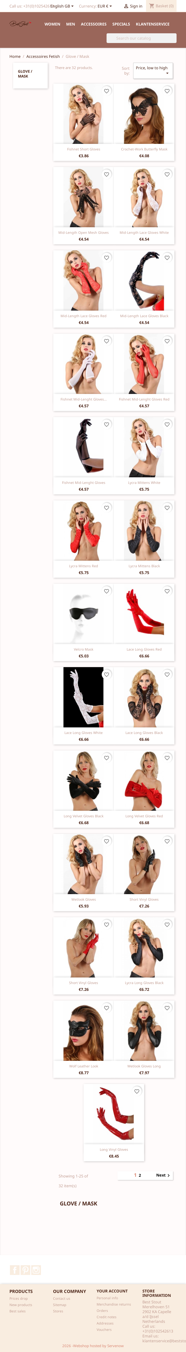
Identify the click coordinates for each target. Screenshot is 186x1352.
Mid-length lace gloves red (84, 316)
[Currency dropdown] (106, 6)
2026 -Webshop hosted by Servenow (93, 1345)
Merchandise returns (114, 1304)
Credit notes (106, 1317)
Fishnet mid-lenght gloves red (144, 399)
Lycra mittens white (144, 482)
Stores (58, 1311)
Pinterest (25, 1270)
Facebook (15, 1270)
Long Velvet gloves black (83, 816)
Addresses (105, 1323)
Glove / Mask (25, 74)
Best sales (17, 1311)
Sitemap (59, 1304)
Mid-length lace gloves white (144, 232)
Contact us (61, 1298)
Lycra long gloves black (144, 982)
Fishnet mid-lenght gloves (83, 482)
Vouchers (104, 1329)
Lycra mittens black (144, 566)
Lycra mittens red (83, 566)
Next (163, 1175)
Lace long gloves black (144, 732)
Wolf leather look (83, 1066)
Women (52, 24)
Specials (121, 24)
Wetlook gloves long (144, 1066)
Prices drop (18, 1298)
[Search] (142, 38)
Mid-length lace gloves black (144, 316)
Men (70, 24)
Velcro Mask (83, 649)
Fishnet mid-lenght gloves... (84, 399)
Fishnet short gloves (83, 149)
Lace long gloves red (144, 649)
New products (20, 1304)
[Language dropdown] (62, 6)
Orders (102, 1310)
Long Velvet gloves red (144, 816)
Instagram (36, 1270)
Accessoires (94, 24)
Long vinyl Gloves (114, 1149)
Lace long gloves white (83, 732)
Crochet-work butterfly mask (144, 149)
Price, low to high (153, 70)
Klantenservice (153, 24)
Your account (112, 1291)
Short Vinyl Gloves (144, 899)
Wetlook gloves (83, 899)
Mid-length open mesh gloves (83, 232)
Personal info (107, 1298)
